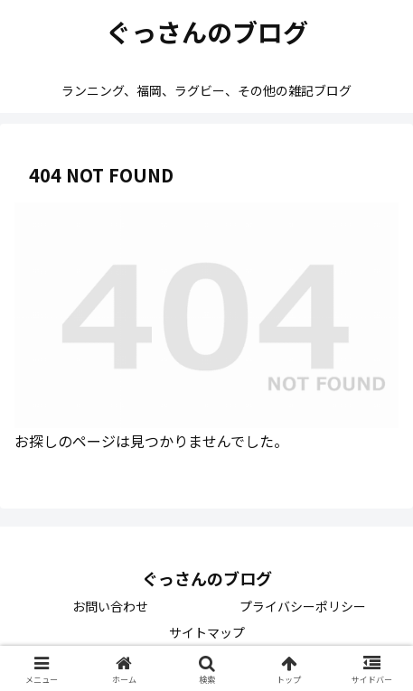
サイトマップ (207, 632)
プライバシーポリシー (302, 606)
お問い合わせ (110, 606)
